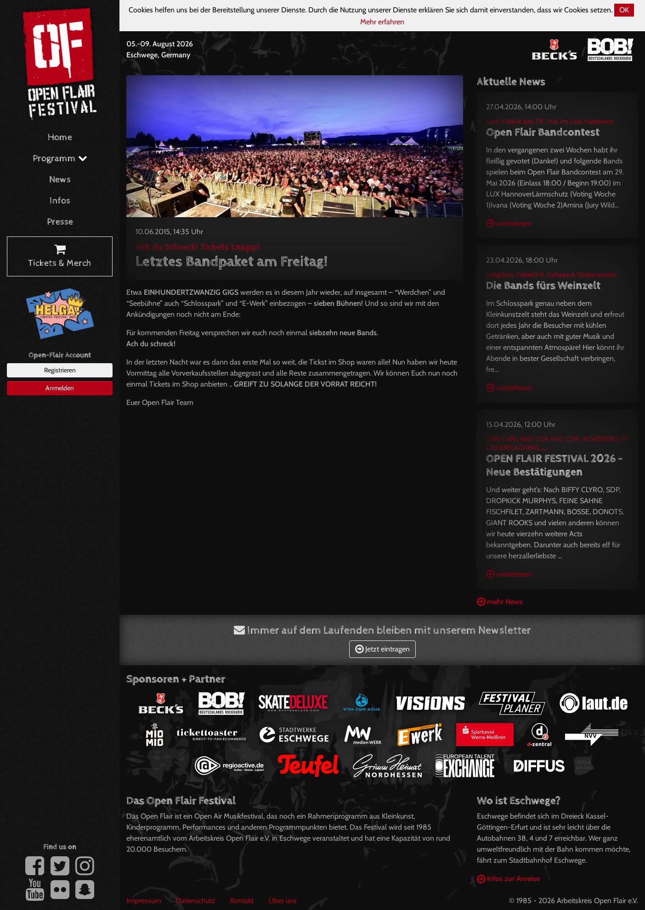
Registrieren (60, 370)
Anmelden (59, 388)
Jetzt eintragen (382, 649)
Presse (60, 222)
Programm (60, 158)
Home (60, 137)
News (60, 179)
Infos (60, 201)
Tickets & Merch (59, 257)
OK (624, 10)
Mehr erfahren (382, 21)
